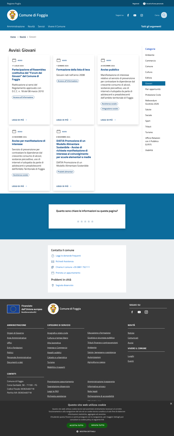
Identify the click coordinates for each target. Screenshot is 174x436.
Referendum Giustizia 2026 (152, 102)
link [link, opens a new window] (102, 420)
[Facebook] (126, 15)
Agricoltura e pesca (96, 362)
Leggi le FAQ (53, 391)
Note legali (92, 391)
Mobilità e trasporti (56, 367)
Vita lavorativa (54, 342)
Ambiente (149, 55)
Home (13, 36)
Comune (149, 66)
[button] (87, 431)
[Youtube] (132, 15)
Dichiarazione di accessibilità (101, 396)
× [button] (171, 404)
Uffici (9, 342)
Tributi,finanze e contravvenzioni (103, 342)
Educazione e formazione (99, 332)
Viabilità (149, 150)
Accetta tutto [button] (76, 425)
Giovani (148, 83)
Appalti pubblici (54, 352)
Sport (147, 120)
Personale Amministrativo (19, 357)
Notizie (131, 333)
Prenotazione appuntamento (60, 381)
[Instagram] (139, 15)
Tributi (148, 126)
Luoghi (131, 356)
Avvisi (17, 60)
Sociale (148, 115)
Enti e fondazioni (15, 347)
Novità (23, 36)
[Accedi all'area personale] (153, 3)
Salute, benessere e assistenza (102, 352)
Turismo (149, 132)
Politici (10, 352)
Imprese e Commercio (57, 347)
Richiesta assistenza (56, 396)
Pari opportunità (152, 89)
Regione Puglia (14, 3)
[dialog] (87, 418)
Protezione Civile (153, 94)
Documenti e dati (15, 362)
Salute (148, 109)
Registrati (136, 3)
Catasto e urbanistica (57, 357)
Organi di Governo (15, 333)
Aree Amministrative (16, 337)
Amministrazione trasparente (101, 381)
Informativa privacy (96, 386)
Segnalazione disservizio (58, 386)
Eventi (131, 361)
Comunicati (133, 337)
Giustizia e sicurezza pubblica (101, 337)
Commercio (150, 60)
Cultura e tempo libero (57, 337)
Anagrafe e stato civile (57, 333)
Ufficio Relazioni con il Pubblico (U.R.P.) (152, 141)
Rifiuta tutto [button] (97, 425)
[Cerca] (163, 15)
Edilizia (148, 77)
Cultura (148, 72)
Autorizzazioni (94, 357)
